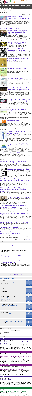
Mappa (27, 6)
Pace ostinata (4, 290)
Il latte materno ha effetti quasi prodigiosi (16, 110)
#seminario (29, 260)
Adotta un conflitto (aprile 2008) (10, 153)
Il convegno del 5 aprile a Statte (16, 68)
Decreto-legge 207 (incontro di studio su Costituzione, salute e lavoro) (18, 100)
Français (11, 8)
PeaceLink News (6, 328)
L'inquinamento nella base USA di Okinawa (13, 391)
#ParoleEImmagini (17, 260)
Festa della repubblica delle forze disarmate (12, 321)
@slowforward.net (4, 249)
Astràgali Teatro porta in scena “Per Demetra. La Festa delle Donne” (13, 298)
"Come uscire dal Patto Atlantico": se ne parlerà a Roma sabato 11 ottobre (19, 49)
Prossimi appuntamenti (8, 278)
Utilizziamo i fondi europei (15, 78)
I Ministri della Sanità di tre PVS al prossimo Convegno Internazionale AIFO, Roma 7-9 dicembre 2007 (13, 189)
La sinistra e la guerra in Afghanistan (11, 369)
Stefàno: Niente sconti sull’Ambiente (18, 197)
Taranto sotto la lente (13, 120)
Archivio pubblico (4, 332)
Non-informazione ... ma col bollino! (18, 169)
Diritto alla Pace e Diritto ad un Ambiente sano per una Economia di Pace (18, 18)
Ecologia (23, 5)
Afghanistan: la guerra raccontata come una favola (15, 356)
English (6, 8)
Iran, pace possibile (6, 379)
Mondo (9, 5)
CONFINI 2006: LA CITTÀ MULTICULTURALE (14, 222)
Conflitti (3, 338)
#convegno (3, 260)
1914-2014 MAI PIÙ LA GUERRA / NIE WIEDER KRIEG (18, 59)
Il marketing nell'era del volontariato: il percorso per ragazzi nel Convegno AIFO (15, 232)
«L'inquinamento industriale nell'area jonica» (18, 144)
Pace (1, 5)
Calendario (28, 5)
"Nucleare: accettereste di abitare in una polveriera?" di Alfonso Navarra (18, 43)
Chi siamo (23, 0)
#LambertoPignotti (9, 260)
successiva (28, 239)
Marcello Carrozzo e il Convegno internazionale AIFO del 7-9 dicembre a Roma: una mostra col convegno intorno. (15, 180)
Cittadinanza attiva (16, 5)
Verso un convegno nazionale (9, 227)
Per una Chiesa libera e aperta (9, 28)
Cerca (27, 0)
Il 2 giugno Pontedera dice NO (8, 313)
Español (2, 8)
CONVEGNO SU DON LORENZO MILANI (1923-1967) (14, 214)
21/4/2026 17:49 (11, 262)
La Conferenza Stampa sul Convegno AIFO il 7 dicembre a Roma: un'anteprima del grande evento (15, 162)
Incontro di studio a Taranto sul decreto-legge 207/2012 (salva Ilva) (18, 88)
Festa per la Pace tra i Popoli (8, 282)
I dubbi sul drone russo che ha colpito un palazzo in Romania (15, 342)
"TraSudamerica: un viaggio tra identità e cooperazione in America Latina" (13, 206)
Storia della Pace (6, 352)
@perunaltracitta (4, 262)
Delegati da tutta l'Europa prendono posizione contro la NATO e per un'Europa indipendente (18, 32)
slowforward (12, 244)
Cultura (5, 5)
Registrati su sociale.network (16, 274)
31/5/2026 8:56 (12, 249)
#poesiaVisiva (23, 260)
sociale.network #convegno (8, 242)
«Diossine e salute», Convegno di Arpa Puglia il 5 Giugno (19, 132)
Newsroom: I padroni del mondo (9, 305)
